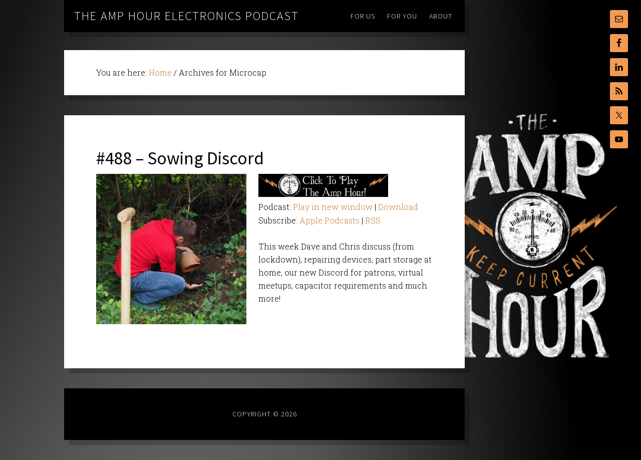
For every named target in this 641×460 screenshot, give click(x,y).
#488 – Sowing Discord (180, 158)
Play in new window (333, 206)
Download (398, 206)
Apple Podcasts (329, 220)
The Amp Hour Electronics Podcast (186, 16)
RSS (373, 220)
